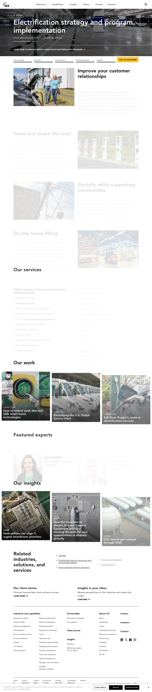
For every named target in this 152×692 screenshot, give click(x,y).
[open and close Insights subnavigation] (74, 4)
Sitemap (83, 680)
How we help (18, 60)
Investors (126, 622)
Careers (125, 613)
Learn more (20, 596)
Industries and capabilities (28, 613)
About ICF (105, 613)
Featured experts (82, 60)
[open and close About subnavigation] (87, 4)
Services (37, 60)
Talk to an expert (128, 60)
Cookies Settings (100, 687)
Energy (18, 15)
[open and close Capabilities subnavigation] (59, 4)
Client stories (60, 60)
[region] (76, 688)
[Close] (148, 687)
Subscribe (84, 599)
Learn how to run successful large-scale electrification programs (47, 50)
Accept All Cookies (132, 687)
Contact (125, 631)
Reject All (116, 687)
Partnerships (74, 613)
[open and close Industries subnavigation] (42, 4)
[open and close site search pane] (146, 4)
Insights (100, 60)
